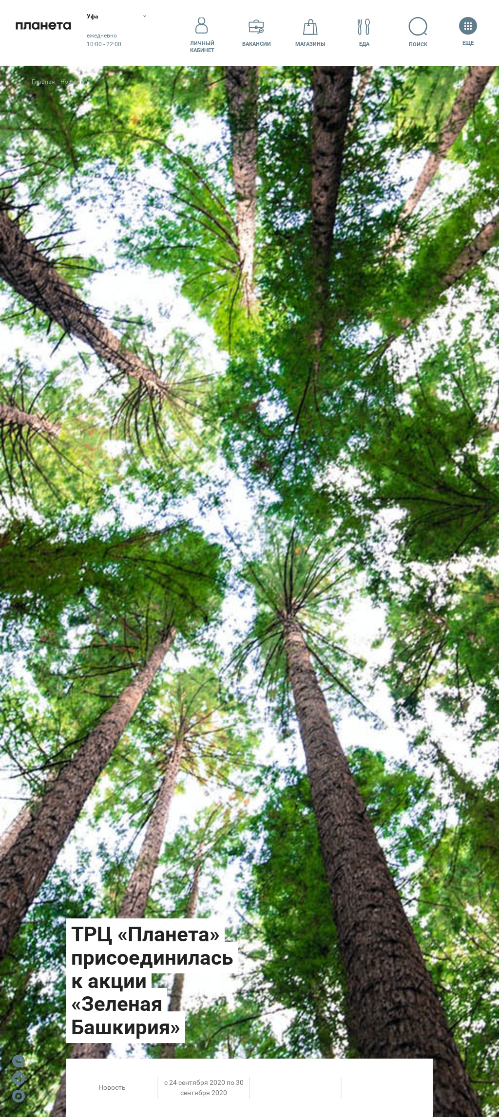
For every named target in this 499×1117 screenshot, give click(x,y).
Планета (48, 33)
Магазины (310, 32)
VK (18, 1061)
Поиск (422, 32)
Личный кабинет (202, 32)
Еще (468, 32)
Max (18, 1096)
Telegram (18, 1078)
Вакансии (256, 32)
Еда (364, 32)
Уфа (104, 17)
